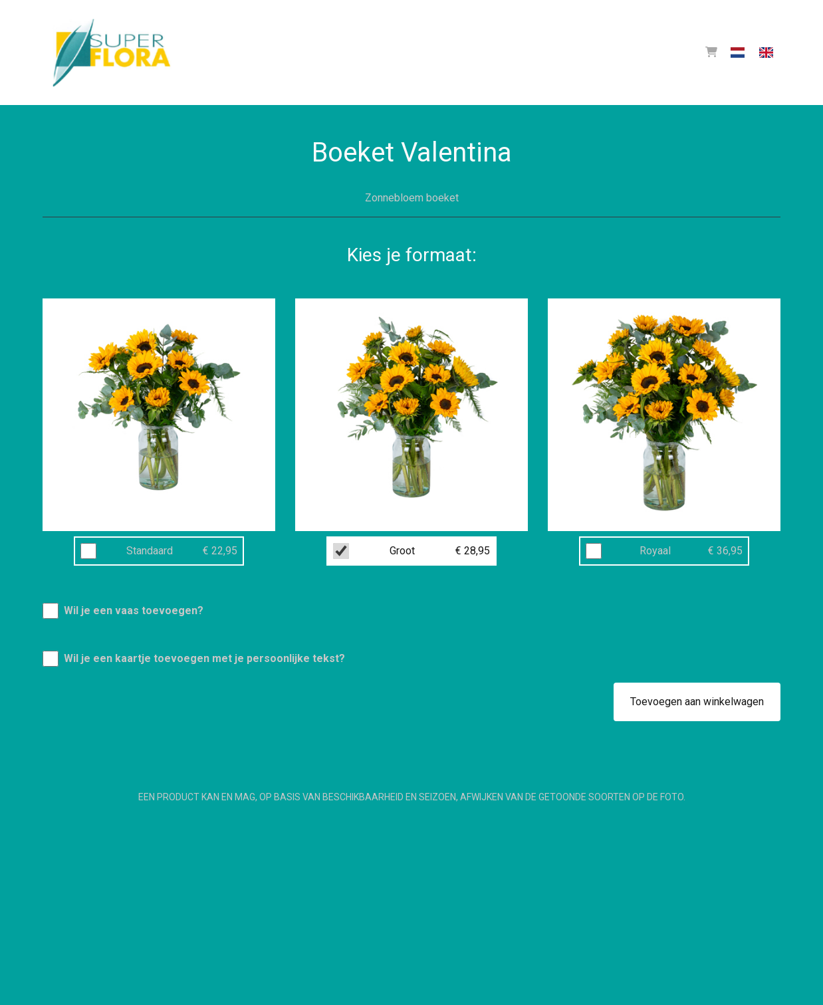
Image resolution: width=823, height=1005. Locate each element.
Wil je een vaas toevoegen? (133, 610)
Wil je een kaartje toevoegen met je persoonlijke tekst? (204, 658)
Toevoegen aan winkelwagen (697, 701)
